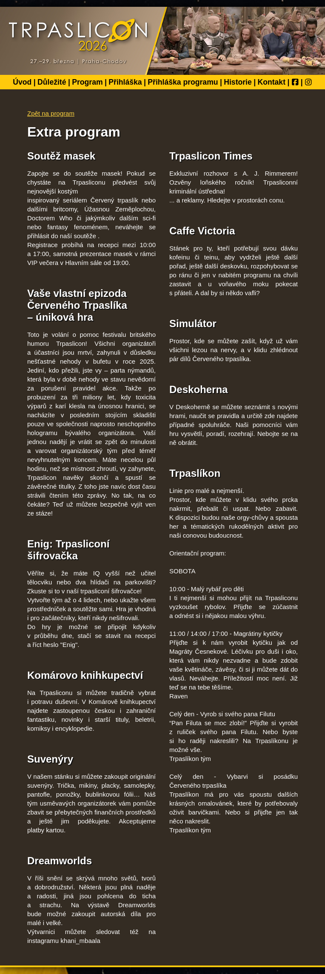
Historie (238, 82)
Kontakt (272, 82)
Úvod (22, 82)
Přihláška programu (183, 82)
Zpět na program (50, 113)
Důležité (51, 82)
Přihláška (125, 82)
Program (87, 82)
